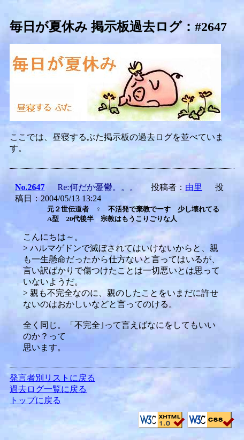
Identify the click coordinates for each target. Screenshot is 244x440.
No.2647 (30, 187)
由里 (193, 187)
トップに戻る (35, 400)
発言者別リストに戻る (52, 377)
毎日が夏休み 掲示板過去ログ (96, 27)
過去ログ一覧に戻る (48, 389)
